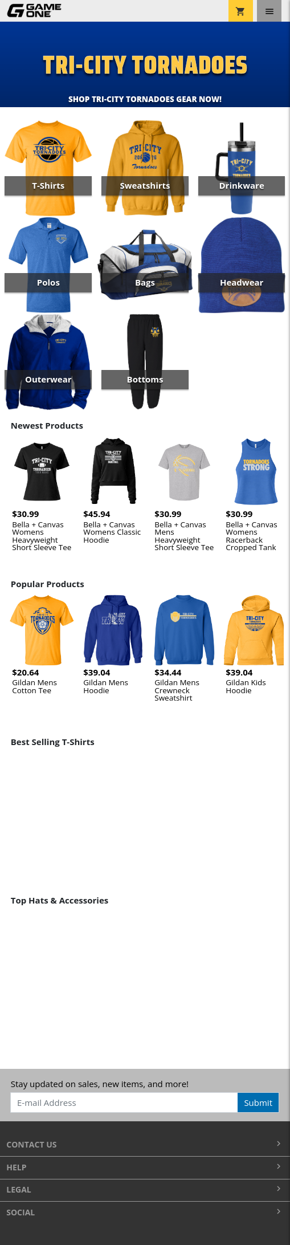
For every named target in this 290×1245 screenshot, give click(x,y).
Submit (258, 1102)
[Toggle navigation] (269, 11)
